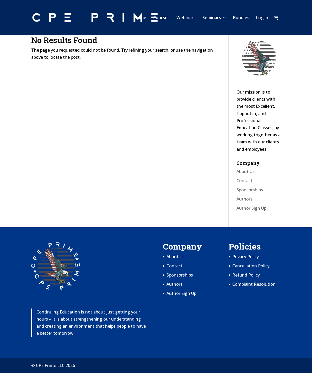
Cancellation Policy (251, 266)
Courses (161, 18)
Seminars (211, 18)
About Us (245, 171)
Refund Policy (246, 275)
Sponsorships (249, 190)
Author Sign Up (251, 208)
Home (140, 18)
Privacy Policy (245, 257)
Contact (244, 180)
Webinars (186, 18)
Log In (262, 18)
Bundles (241, 18)
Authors (244, 199)
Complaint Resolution (254, 284)
